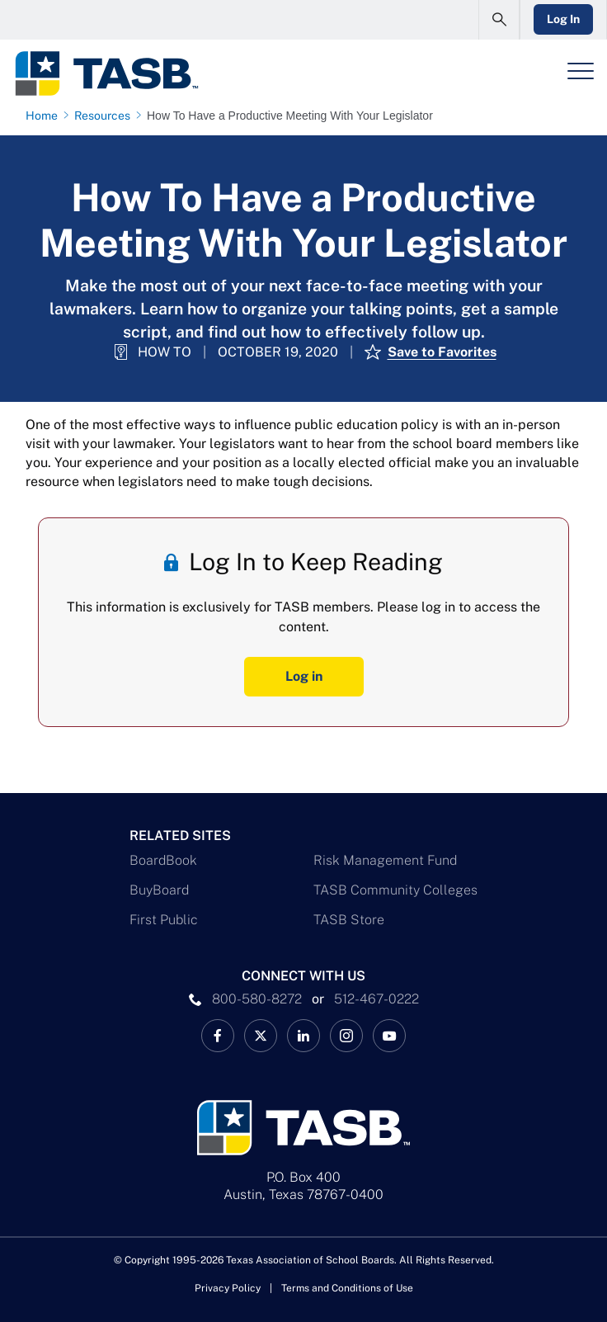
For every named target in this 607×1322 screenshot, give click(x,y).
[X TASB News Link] (260, 1035)
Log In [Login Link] (563, 19)
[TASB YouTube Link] (389, 1035)
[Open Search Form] (499, 20)
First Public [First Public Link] (163, 920)
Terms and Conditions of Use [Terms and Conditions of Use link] (347, 1288)
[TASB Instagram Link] (346, 1035)
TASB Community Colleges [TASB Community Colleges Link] (395, 890)
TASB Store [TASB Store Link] (348, 920)
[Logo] (106, 73)
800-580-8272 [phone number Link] (257, 999)
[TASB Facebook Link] (217, 1035)
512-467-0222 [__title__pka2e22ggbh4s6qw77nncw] (376, 999)
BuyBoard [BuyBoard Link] (159, 890)
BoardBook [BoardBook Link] (163, 860)
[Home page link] (45, 115)
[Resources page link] (105, 115)
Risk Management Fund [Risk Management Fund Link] (385, 860)
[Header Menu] (580, 71)
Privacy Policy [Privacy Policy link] (228, 1288)
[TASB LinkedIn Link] (303, 1035)
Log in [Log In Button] (303, 676)
